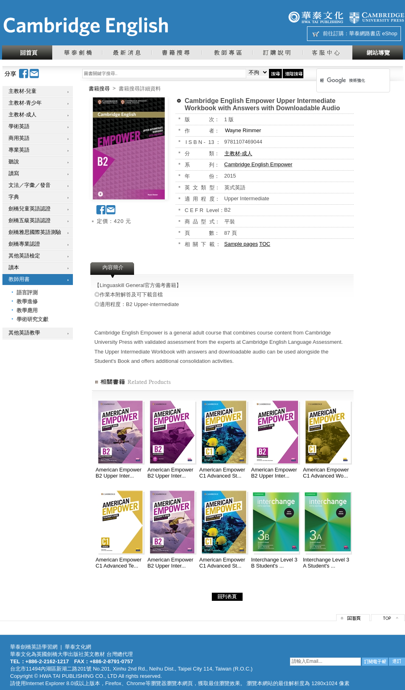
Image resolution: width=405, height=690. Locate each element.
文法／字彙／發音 (30, 185)
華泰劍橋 (77, 52)
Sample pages (241, 244)
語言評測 (27, 292)
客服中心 (327, 52)
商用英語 (19, 138)
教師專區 (227, 52)
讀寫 (14, 173)
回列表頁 (227, 597)
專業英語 (19, 150)
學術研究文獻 (32, 319)
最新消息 (126, 52)
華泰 (316, 17)
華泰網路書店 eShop (373, 33)
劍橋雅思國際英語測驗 (35, 232)
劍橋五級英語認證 (30, 220)
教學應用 (27, 310)
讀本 (14, 267)
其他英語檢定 (24, 256)
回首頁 (27, 52)
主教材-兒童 (22, 91)
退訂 (397, 662)
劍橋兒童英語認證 (30, 209)
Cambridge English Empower (258, 164)
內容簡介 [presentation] (113, 267)
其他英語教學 (24, 333)
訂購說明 (277, 52)
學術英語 (19, 126)
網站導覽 (377, 52)
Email (34, 73)
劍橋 (376, 17)
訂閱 (375, 662)
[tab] (113, 270)
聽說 (14, 162)
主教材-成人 (22, 114)
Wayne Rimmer (243, 130)
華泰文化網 (85, 27)
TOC (264, 244)
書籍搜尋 (176, 52)
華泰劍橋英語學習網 (34, 647)
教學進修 (27, 301)
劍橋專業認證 (24, 244)
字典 (14, 197)
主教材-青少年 (25, 103)
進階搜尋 (293, 73)
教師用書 (19, 279)
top (388, 617)
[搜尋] (342, 80)
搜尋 (275, 73)
